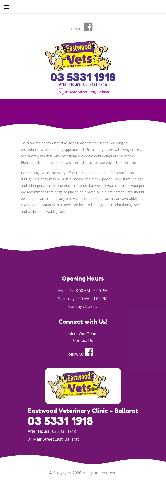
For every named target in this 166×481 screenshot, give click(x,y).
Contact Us (83, 340)
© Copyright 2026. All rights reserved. (83, 472)
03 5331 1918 (83, 77)
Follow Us (75, 29)
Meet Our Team (82, 333)
